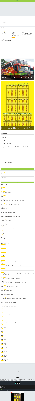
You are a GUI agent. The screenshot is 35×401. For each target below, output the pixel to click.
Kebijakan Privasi (3, 371)
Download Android (17, 384)
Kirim (17, 182)
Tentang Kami (2, 375)
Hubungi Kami (17, 373)
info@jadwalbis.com (4, 387)
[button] (1, 1)
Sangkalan (2, 373)
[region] (17, 9)
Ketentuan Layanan (17, 371)
